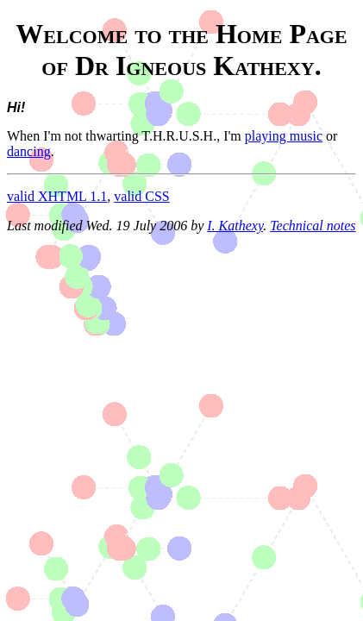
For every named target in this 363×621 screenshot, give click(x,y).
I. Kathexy (235, 225)
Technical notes (312, 225)
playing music (283, 136)
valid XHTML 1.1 (57, 196)
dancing (29, 151)
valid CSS (141, 196)
